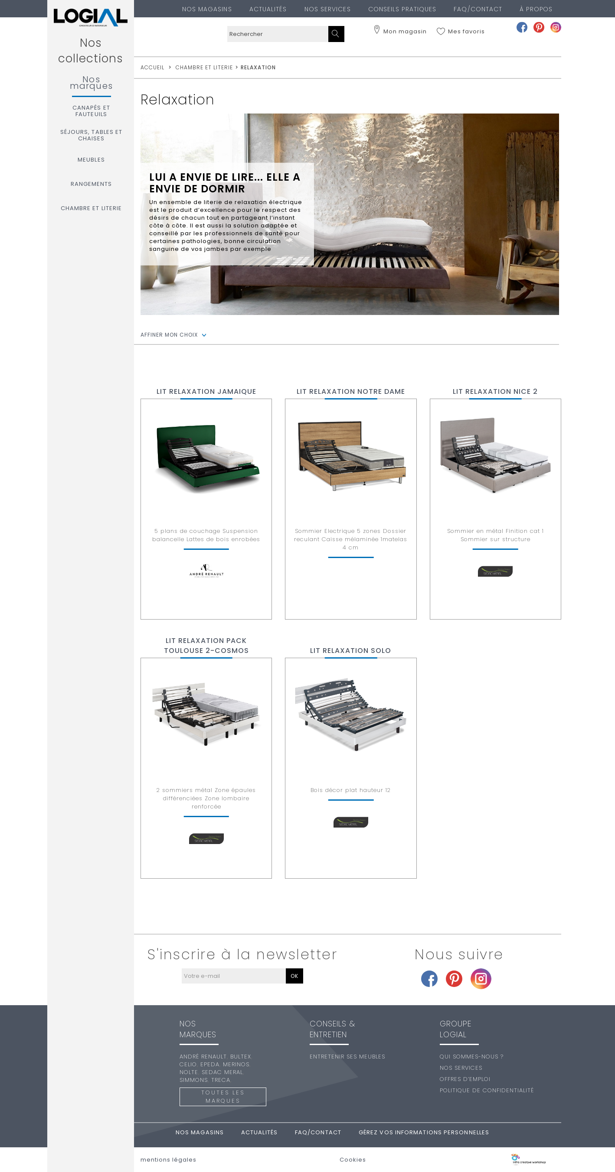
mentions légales (168, 1160)
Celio (188, 1064)
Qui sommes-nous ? (472, 1056)
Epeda (209, 1064)
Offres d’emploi (465, 1079)
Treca (220, 1080)
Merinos (236, 1064)
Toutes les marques (223, 1096)
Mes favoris (466, 32)
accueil (152, 67)
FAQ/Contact (478, 9)
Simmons (194, 1080)
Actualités (268, 9)
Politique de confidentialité (487, 1090)
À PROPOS (536, 9)
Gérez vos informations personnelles (424, 1132)
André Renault (203, 1056)
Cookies (353, 1160)
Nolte (189, 1072)
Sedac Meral (222, 1072)
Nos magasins (207, 9)
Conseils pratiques (402, 9)
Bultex (240, 1056)
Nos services (327, 9)
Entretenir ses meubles (347, 1056)
